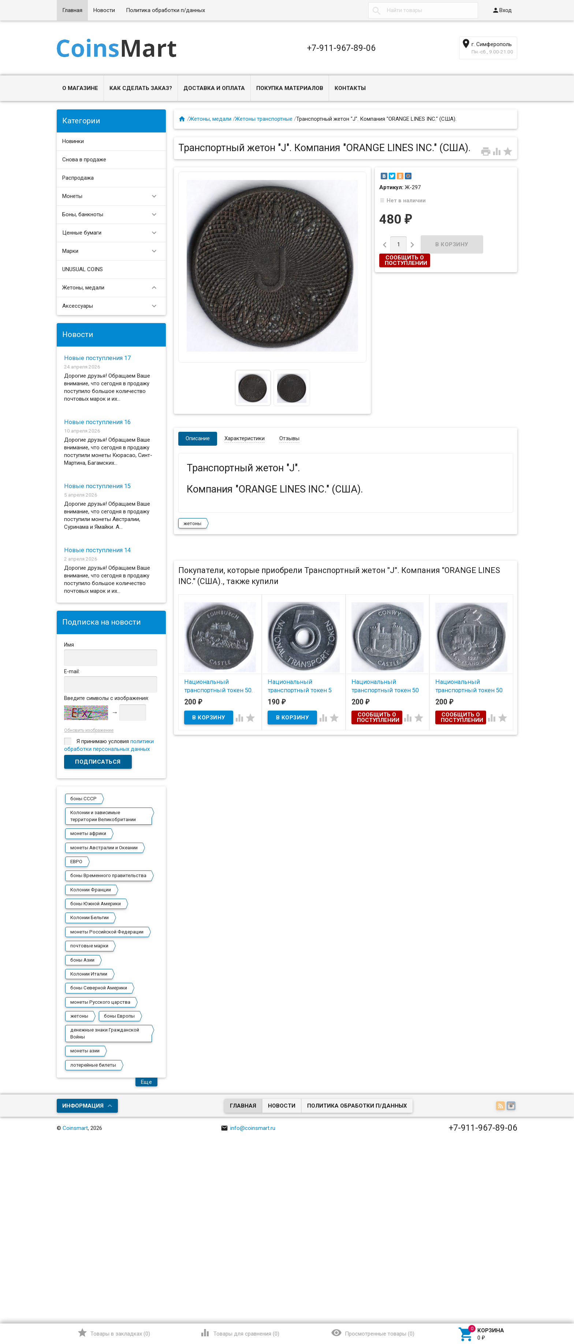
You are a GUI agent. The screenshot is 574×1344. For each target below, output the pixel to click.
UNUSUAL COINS (82, 269)
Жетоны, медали (112, 288)
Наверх (543, 1308)
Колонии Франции (90, 889)
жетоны (79, 1016)
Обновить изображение (88, 730)
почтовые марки (89, 945)
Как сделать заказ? (140, 88)
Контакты (350, 88)
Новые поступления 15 (97, 486)
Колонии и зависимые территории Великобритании (103, 816)
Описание (198, 438)
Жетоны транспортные (263, 119)
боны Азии (82, 960)
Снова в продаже (84, 159)
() (113, 1332)
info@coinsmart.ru (248, 1128)
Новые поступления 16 (97, 422)
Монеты (112, 196)
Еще (146, 1082)
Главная (72, 10)
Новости (104, 10)
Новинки (73, 141)
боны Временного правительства (108, 875)
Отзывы (289, 438)
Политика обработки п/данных (165, 10)
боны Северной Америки (98, 988)
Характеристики (244, 438)
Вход (502, 10)
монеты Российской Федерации (107, 932)
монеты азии (85, 1050)
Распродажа (78, 178)
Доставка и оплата (214, 88)
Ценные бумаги (112, 233)
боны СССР (83, 798)
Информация (83, 1105)
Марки (112, 251)
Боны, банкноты (112, 215)
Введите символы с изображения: (106, 698)
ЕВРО (76, 861)
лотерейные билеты (93, 1065)
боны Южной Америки (95, 903)
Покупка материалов (289, 88)
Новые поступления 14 (97, 550)
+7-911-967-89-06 (341, 48)
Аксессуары (112, 306)
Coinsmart (75, 1128)
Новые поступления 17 (97, 358)
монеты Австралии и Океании (104, 847)
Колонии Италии (88, 974)
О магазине (80, 88)
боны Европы (119, 1016)
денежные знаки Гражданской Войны (104, 1033)
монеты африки (88, 833)
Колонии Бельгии (89, 917)
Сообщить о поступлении (406, 260)
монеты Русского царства (100, 1002)
